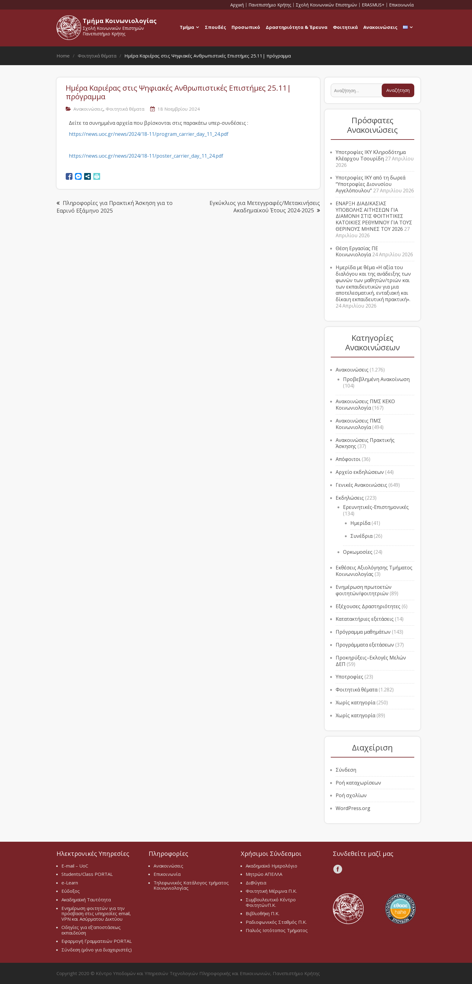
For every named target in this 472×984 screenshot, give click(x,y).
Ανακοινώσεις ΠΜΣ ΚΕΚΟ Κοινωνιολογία (365, 404)
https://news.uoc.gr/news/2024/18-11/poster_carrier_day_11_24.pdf (146, 155)
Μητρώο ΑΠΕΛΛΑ (264, 874)
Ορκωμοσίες (358, 552)
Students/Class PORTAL (87, 874)
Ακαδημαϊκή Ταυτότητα (86, 899)
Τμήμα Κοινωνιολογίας (120, 21)
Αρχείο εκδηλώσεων (360, 472)
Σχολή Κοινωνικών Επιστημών (326, 5)
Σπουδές (215, 27)
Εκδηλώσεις (350, 497)
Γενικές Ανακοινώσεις (361, 485)
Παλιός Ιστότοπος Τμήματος (277, 930)
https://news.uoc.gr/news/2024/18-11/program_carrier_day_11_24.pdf (148, 134)
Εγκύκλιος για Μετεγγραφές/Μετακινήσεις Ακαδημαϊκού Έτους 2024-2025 (264, 206)
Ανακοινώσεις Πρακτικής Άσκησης (365, 443)
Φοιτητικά (345, 27)
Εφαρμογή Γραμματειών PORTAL (96, 941)
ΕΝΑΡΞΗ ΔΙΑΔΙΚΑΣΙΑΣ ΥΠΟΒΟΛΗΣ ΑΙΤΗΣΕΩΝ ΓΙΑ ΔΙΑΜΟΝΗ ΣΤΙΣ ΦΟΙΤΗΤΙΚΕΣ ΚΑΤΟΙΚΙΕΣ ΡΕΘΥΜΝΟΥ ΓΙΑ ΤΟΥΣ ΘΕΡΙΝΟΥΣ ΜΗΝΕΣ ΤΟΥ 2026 (374, 216)
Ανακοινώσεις (380, 27)
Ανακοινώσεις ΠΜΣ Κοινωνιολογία (358, 424)
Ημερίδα (360, 523)
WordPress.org (353, 808)
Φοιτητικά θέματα (125, 109)
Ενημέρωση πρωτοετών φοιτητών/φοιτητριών (364, 590)
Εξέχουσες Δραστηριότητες (368, 606)
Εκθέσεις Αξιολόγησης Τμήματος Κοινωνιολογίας (374, 570)
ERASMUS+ (373, 5)
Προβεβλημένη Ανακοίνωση (376, 379)
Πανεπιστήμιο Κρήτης (269, 5)
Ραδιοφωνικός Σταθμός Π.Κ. (276, 922)
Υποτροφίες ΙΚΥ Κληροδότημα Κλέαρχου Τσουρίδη (371, 155)
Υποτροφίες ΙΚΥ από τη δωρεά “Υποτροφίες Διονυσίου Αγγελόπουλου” (370, 184)
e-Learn (69, 883)
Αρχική (237, 5)
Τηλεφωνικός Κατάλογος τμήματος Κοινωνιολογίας (191, 885)
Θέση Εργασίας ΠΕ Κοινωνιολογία (357, 251)
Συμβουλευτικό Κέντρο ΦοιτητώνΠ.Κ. (271, 902)
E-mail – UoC (74, 866)
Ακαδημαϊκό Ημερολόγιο (271, 866)
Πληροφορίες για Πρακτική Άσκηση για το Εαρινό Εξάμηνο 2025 (115, 206)
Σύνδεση (346, 769)
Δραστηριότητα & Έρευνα (296, 27)
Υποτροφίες (349, 676)
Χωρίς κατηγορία (355, 702)
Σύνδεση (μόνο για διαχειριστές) (96, 950)
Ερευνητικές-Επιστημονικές (376, 507)
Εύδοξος (70, 891)
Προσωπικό (246, 27)
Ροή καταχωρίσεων (358, 782)
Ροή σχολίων (351, 795)
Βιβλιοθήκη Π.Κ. (262, 913)
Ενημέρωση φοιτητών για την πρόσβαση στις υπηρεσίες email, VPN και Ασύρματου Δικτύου (96, 913)
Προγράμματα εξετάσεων (365, 644)
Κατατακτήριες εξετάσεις (365, 619)
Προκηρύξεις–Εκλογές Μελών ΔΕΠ (371, 660)
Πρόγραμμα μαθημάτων (363, 631)
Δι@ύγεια (256, 883)
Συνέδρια (361, 536)
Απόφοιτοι (348, 459)
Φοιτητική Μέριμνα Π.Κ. (271, 891)
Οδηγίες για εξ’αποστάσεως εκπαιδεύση (91, 930)
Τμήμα (187, 27)
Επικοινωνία (401, 5)
